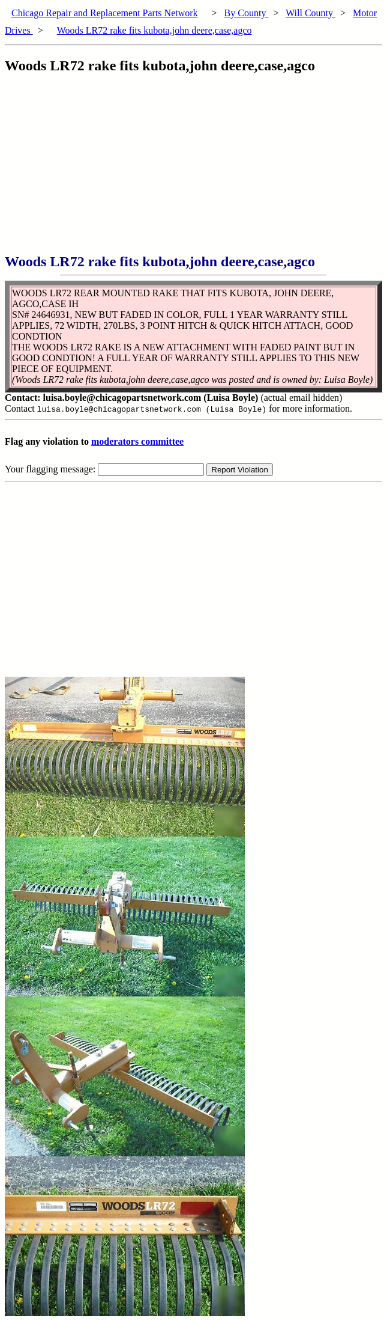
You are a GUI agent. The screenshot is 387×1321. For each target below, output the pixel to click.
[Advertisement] (196, 169)
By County (246, 13)
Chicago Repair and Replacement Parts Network (104, 13)
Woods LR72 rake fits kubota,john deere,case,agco (154, 30)
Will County (310, 13)
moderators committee (137, 441)
